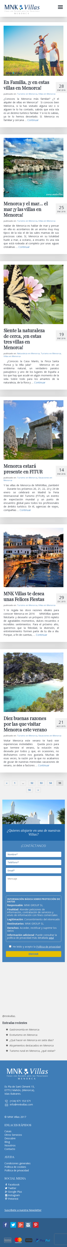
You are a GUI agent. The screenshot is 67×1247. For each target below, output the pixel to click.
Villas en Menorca (46, 93)
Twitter (12, 1188)
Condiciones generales (17, 1163)
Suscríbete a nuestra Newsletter (22, 1210)
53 (41, 783)
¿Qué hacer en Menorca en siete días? (31, 1040)
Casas (7, 1131)
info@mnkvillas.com (21, 1104)
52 (32, 783)
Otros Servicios (13, 1134)
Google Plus (15, 1191)
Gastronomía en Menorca (24, 1029)
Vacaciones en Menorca (49, 735)
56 (29, 789)
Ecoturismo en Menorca (23, 1035)
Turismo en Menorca (27, 93)
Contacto (9, 1149)
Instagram (14, 1195)
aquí (51, 937)
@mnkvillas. (9, 1016)
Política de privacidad (48, 946)
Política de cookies (15, 1167)
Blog (7, 1142)
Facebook (13, 1184)
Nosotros (10, 1145)
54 (50, 783)
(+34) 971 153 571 (20, 1101)
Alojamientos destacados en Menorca (31, 1045)
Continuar (33, 120)
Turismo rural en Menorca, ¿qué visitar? (32, 1050)
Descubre (10, 1138)
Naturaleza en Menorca (28, 353)
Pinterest (13, 1198)
